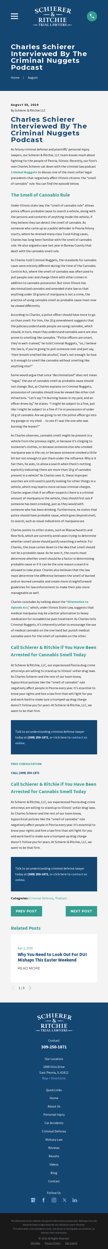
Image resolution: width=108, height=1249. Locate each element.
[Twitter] (64, 1200)
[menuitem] (35, 1243)
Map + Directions (54, 1078)
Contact (54, 1181)
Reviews (54, 1148)
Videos (54, 1164)
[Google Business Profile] (33, 1200)
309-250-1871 (54, 1047)
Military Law (53, 1139)
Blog (54, 1173)
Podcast (61, 898)
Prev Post (26, 911)
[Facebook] (43, 1200)
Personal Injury (54, 1114)
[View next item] (30, 988)
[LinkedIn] (74, 1200)
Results (54, 1156)
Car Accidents (54, 1123)
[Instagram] (54, 1200)
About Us (54, 1106)
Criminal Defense (41, 898)
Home (54, 1098)
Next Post (81, 911)
